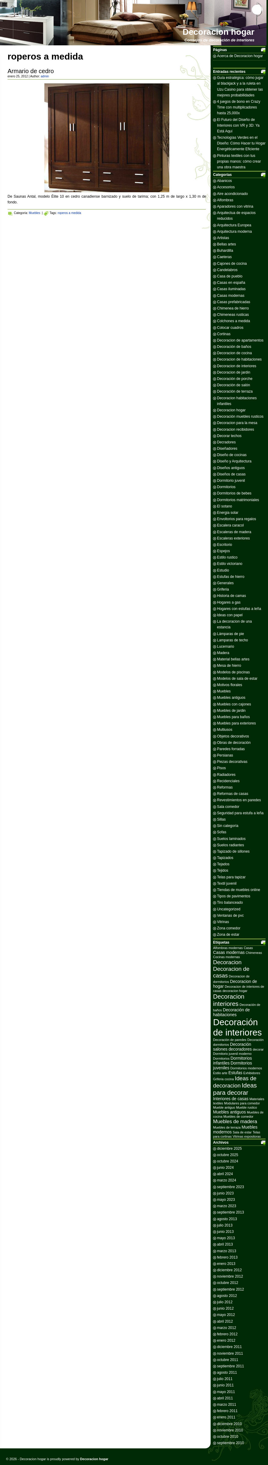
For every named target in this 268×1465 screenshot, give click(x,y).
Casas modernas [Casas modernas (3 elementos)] (229, 952)
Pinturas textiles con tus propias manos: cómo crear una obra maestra (239, 161)
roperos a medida (69, 213)
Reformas (225, 787)
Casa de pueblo (229, 276)
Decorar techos (229, 436)
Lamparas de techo (232, 640)
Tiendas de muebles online (238, 890)
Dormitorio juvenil (231, 480)
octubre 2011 (227, 1360)
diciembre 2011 (229, 1347)
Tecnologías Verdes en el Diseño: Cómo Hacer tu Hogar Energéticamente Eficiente (241, 143)
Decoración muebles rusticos (240, 416)
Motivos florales (229, 685)
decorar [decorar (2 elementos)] (258, 1049)
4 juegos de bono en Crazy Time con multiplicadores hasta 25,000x (238, 107)
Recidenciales (228, 781)
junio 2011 (225, 1385)
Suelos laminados (231, 839)
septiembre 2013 (230, 1212)
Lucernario (225, 646)
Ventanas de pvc (230, 915)
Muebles (34, 213)
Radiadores (226, 775)
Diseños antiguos (231, 468)
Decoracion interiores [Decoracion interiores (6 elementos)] (228, 1000)
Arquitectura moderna (234, 231)
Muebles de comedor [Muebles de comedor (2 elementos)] (238, 1116)
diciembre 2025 (229, 1148)
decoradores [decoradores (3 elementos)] (240, 1049)
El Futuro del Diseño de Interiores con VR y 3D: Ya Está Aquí (238, 125)
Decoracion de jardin (233, 372)
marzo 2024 (226, 1180)
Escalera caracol (230, 525)
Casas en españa (231, 282)
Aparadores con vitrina (235, 206)
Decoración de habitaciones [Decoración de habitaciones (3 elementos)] (231, 1012)
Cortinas (224, 334)
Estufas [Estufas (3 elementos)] (235, 1072)
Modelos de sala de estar (237, 678)
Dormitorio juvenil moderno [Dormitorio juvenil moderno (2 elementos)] (232, 1053)
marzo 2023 (226, 1206)
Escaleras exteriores (233, 538)
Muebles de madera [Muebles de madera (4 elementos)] (235, 1121)
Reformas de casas (232, 794)
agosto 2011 (227, 1372)
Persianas (225, 755)
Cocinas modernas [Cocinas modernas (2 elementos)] (226, 957)
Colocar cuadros (230, 328)
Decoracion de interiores (236, 366)
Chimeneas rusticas (233, 315)
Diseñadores (227, 448)
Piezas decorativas (232, 762)
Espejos (223, 551)
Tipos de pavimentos (233, 896)
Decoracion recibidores (235, 429)
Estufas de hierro (230, 577)
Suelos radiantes (230, 845)
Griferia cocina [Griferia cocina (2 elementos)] (223, 1079)
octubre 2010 (227, 1436)
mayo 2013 (226, 1238)
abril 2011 (225, 1398)
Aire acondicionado (232, 194)
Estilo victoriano (229, 564)
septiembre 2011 (230, 1366)
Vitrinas (223, 922)
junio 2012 (225, 1308)
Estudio (223, 570)
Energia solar (227, 512)
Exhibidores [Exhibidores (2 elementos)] (251, 1073)
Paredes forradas (231, 749)
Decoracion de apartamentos (240, 340)
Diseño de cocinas (232, 455)
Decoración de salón (233, 385)
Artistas (223, 238)
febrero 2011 (227, 1411)
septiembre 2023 (230, 1187)
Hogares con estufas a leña (239, 609)
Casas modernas (230, 295)
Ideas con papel (230, 615)
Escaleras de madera (234, 532)
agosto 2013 (227, 1219)
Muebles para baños (233, 717)
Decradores (226, 442)
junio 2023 (225, 1193)
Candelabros (227, 270)
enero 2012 (226, 1340)
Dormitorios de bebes (234, 493)
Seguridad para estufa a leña (240, 813)
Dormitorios (226, 487)
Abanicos (224, 181)
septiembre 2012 (230, 1289)
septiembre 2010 (230, 1443)
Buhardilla (225, 250)
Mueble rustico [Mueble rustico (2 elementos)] (246, 1107)
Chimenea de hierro (233, 308)
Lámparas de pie (230, 634)
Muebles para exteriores (236, 723)
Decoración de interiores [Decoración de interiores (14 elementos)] (237, 1027)
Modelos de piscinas (233, 672)
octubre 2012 (227, 1283)
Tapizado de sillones (233, 851)
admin (45, 76)
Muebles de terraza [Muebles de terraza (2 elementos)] (227, 1127)
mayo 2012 (226, 1315)
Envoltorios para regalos (236, 519)
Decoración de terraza (235, 391)
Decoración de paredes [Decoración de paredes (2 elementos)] (229, 1040)
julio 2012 (224, 1302)
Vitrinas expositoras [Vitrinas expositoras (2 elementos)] (247, 1136)
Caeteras (224, 257)
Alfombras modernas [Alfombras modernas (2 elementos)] (228, 948)
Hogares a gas (229, 602)
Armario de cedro (31, 71)
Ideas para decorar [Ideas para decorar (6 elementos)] (235, 1089)
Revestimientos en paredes (239, 800)
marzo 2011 (226, 1404)
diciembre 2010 (229, 1424)
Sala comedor (228, 807)
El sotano (224, 506)
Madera (223, 653)
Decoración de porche (234, 379)
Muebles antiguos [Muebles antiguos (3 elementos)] (229, 1112)
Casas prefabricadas (233, 302)
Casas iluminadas (231, 289)
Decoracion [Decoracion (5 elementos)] (227, 962)
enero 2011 (226, 1417)
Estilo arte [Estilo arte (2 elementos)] (220, 1073)
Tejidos (222, 870)
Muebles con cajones (234, 704)
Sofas (221, 832)
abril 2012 (225, 1321)
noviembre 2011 (230, 1353)
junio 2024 (225, 1167)
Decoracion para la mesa (237, 423)
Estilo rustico (227, 557)
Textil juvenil (227, 883)
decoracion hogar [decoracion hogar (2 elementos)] (234, 991)
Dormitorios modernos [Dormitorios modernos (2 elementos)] (246, 1068)
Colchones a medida (233, 321)
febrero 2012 (227, 1334)
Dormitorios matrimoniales (238, 500)
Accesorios (226, 187)
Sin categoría (227, 826)
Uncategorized (228, 909)
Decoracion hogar (218, 32)
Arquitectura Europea (234, 225)
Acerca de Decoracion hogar (240, 56)
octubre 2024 (227, 1161)
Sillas (221, 819)
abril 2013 (225, 1244)
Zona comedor (228, 928)
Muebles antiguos (231, 697)
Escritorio (224, 545)
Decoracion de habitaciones (239, 359)
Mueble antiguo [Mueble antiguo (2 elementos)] (224, 1107)
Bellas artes (226, 244)
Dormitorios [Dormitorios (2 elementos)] (221, 1058)
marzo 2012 (226, 1328)
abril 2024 (225, 1174)
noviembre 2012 (230, 1276)
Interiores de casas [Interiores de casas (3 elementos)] (230, 1098)
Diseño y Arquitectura (234, 461)
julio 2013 (224, 1225)
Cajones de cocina (232, 263)
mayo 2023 (226, 1200)
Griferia (223, 589)
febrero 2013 (227, 1257)
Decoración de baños (234, 347)
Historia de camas (231, 596)
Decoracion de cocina (234, 353)
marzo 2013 (226, 1251)
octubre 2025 (227, 1155)
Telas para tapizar (231, 877)
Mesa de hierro (229, 665)
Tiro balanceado (230, 902)
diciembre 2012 (229, 1270)
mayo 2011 (226, 1392)
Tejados (223, 864)
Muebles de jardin (231, 710)
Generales (225, 583)
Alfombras (225, 200)
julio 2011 (224, 1379)
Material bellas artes (233, 659)
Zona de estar (228, 934)
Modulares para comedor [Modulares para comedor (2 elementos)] (242, 1103)
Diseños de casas (231, 474)
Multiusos (224, 730)
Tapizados (225, 858)
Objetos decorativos (233, 736)
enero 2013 (226, 1264)
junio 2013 (225, 1232)
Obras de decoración (233, 743)
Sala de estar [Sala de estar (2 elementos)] (242, 1132)
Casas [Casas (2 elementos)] (248, 948)
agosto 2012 (227, 1296)
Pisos (221, 768)
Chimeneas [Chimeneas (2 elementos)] (254, 953)
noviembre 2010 (230, 1430)
